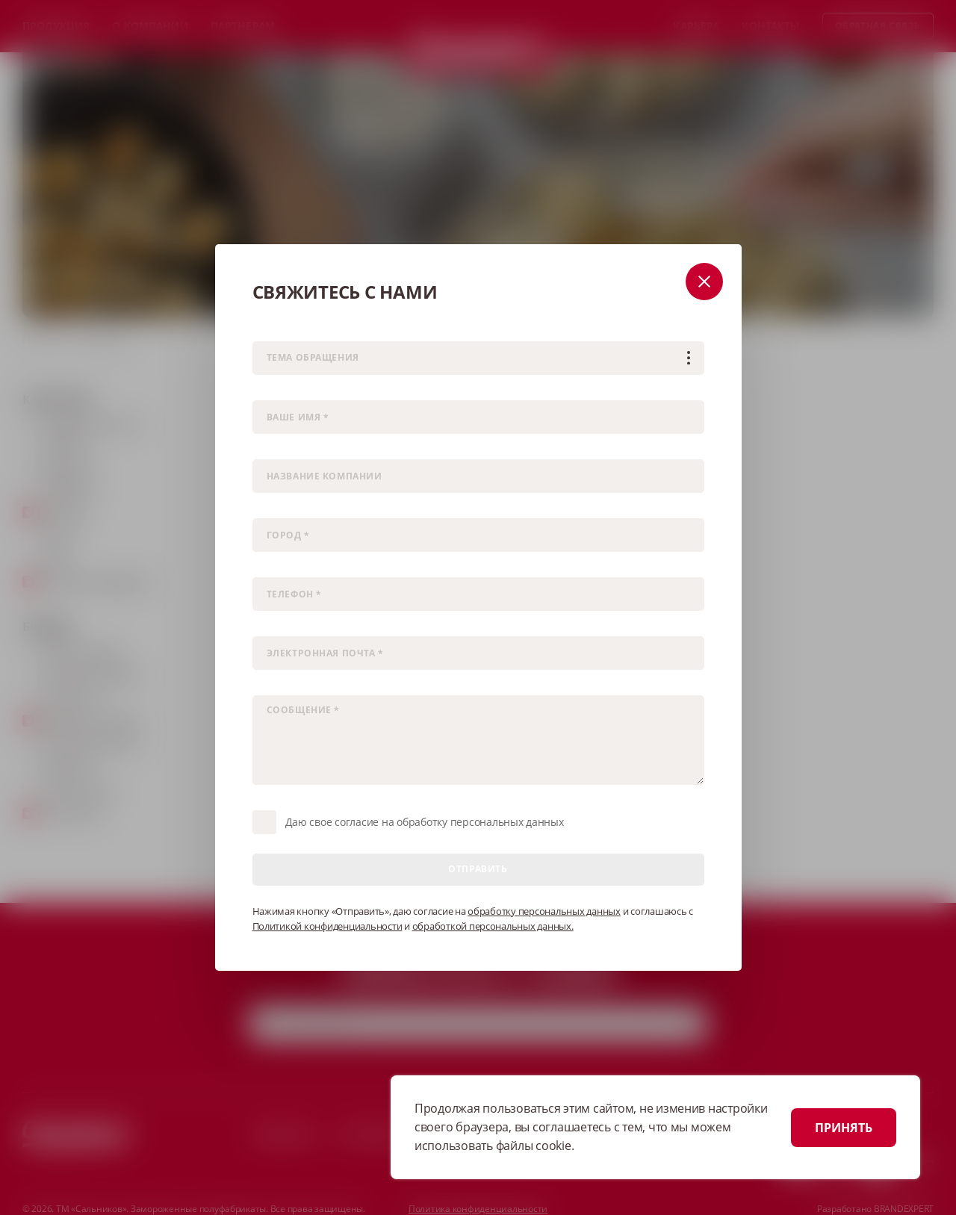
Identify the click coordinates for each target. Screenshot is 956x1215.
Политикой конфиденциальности (327, 926)
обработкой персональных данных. (493, 926)
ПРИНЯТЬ (843, 1127)
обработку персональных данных (544, 911)
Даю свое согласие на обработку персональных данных (424, 822)
